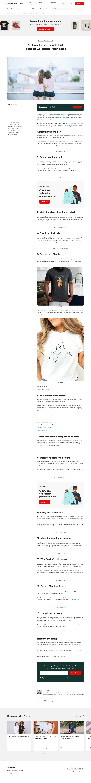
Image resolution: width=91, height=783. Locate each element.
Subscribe (75, 673)
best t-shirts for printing (70, 126)
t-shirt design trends (46, 526)
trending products (66, 117)
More (48, 9)
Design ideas (65, 748)
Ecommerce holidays (29, 9)
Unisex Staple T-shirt (42, 240)
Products (25, 3)
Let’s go (44, 201)
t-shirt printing (59, 141)
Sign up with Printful (45, 29)
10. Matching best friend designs (15, 126)
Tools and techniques (43, 3)
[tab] (44, 753)
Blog (8, 9)
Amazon (44, 748)
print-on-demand (58, 117)
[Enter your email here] (54, 673)
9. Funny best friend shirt (13, 124)
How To (49, 748)
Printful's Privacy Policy (66, 677)
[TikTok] (82, 768)
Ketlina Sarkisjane (54, 53)
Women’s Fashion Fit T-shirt (44, 427)
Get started (77, 107)
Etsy (89, 748)
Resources (64, 3)
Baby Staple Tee (42, 433)
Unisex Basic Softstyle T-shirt (51, 168)
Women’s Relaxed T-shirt (44, 392)
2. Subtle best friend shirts (13, 110)
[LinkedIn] (75, 768)
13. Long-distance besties (13, 132)
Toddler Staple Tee (42, 430)
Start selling (32, 3)
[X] (77, 768)
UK (71, 3)
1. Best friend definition (13, 107)
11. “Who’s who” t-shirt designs (14, 128)
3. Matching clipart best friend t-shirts (16, 112)
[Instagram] (68, 768)
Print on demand (13, 748)
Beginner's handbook (17, 9)
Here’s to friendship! (12, 134)
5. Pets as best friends (12, 116)
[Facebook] (70, 768)
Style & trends (13, 13)
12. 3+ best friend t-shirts (13, 130)
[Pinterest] (80, 768)
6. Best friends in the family (13, 118)
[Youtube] (72, 768)
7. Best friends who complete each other (16, 120)
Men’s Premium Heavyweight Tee (46, 425)
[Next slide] (82, 716)
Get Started (79, 3)
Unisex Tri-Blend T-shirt (43, 389)
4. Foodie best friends (12, 114)
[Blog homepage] (14, 3)
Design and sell (55, 3)
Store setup (38, 748)
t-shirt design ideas (47, 125)
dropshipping (72, 123)
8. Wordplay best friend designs (14, 122)
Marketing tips (41, 9)
